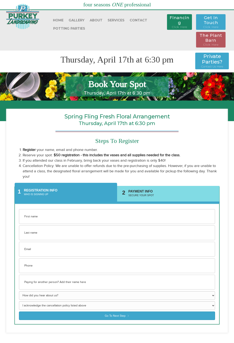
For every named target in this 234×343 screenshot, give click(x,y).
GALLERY (77, 20)
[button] (179, 22)
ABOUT (96, 20)
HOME (58, 20)
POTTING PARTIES (69, 28)
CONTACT (138, 20)
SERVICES (116, 20)
